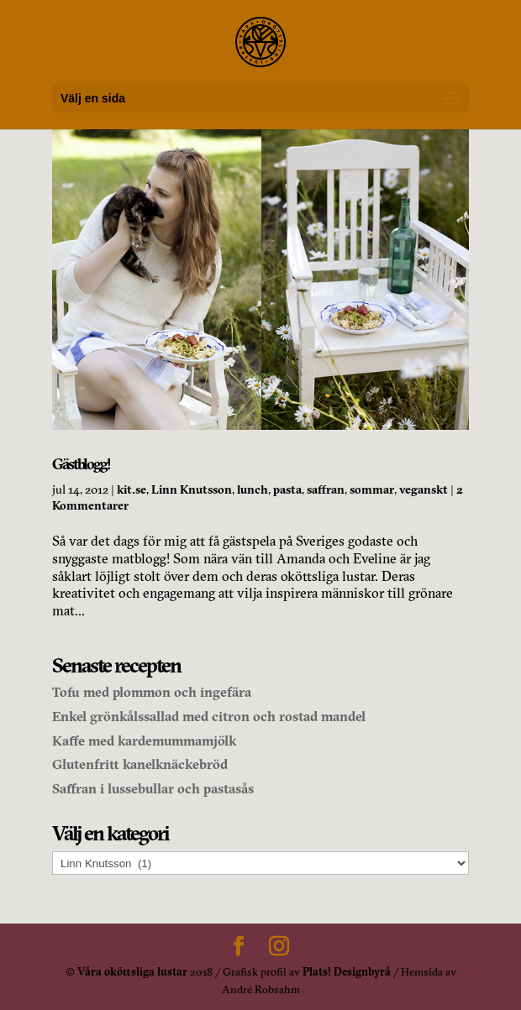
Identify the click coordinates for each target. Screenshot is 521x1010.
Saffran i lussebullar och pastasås (153, 788)
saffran (326, 489)
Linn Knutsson (191, 489)
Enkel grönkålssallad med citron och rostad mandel (209, 716)
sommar (372, 489)
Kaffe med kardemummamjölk (144, 740)
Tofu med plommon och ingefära (151, 691)
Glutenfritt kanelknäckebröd (140, 764)
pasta (287, 489)
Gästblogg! (81, 464)
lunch (252, 489)
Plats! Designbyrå (347, 971)
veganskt (423, 489)
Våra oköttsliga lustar (132, 971)
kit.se (131, 489)
